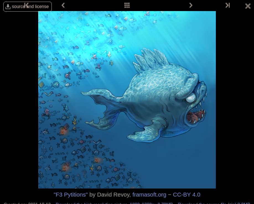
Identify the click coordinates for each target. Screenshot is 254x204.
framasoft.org (150, 194)
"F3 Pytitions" (71, 194)
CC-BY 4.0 (186, 194)
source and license (30, 6)
